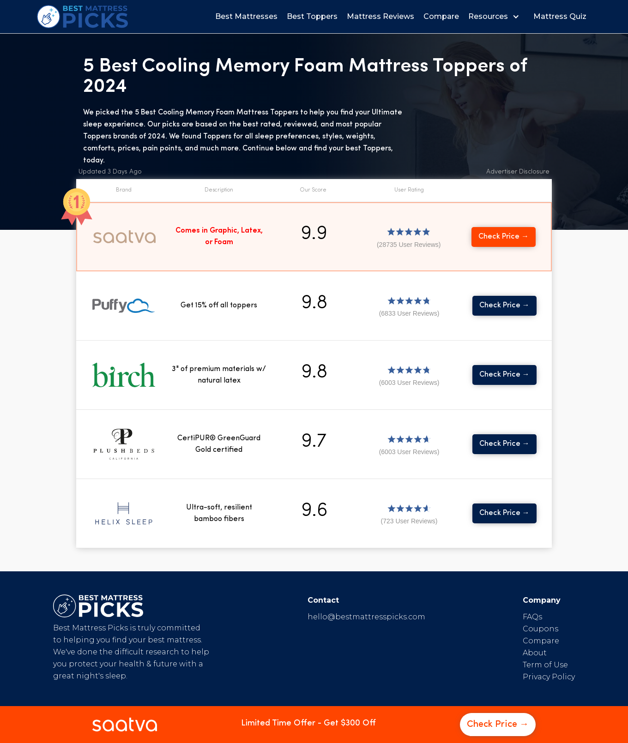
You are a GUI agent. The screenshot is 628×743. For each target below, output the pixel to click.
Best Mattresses (246, 16)
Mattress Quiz (559, 16)
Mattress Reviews (380, 16)
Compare (441, 16)
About (535, 652)
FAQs (532, 616)
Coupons (540, 628)
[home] (82, 16)
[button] (496, 17)
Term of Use (545, 664)
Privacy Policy (549, 676)
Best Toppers (312, 16)
